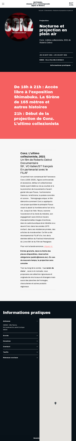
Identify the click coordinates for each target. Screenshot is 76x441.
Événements (48, 10)
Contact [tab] (20, 346)
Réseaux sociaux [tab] (20, 357)
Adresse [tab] (20, 321)
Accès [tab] (20, 335)
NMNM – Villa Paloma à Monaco (51, 60)
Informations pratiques (61, 65)
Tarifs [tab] (20, 352)
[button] (55, 405)
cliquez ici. (48, 246)
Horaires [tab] (20, 341)
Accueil (41, 10)
